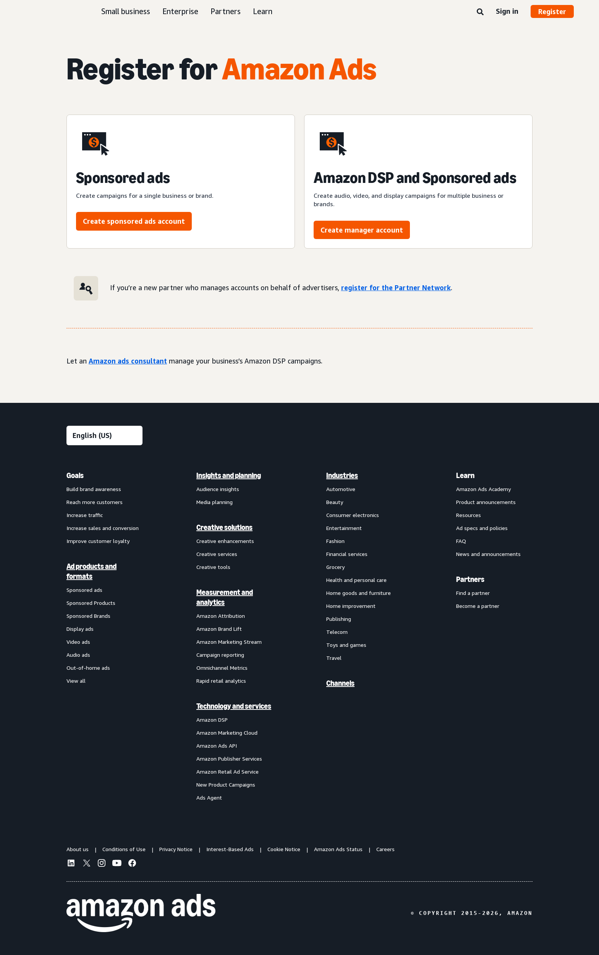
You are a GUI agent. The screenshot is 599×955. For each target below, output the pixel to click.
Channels (340, 683)
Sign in (507, 11)
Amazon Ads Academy (483, 489)
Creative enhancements (225, 541)
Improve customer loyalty (98, 541)
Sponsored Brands (88, 615)
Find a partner (473, 593)
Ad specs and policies (482, 528)
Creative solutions (224, 527)
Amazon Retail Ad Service (227, 771)
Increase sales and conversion (102, 528)
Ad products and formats (91, 571)
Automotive (340, 489)
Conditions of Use (124, 849)
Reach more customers (94, 502)
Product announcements (486, 502)
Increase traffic (84, 515)
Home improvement (351, 606)
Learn (262, 11)
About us (77, 849)
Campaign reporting (220, 654)
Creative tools (213, 567)
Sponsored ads (84, 590)
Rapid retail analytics (221, 680)
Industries (342, 475)
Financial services (346, 554)
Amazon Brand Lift (219, 628)
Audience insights (217, 489)
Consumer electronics (352, 515)
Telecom (337, 632)
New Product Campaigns (225, 784)
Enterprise (180, 11)
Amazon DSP (212, 719)
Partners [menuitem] (470, 579)
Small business (125, 11)
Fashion (335, 541)
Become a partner (477, 606)
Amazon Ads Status (338, 849)
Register (552, 11)
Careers (385, 849)
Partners (225, 11)
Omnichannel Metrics (222, 667)
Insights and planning (228, 475)
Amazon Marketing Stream (229, 641)
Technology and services (233, 706)
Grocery (335, 567)
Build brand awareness (93, 489)
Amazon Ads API (216, 745)
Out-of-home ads (88, 667)
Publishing (338, 619)
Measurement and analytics (224, 597)
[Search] (480, 12)
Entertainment (344, 528)
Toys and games (346, 645)
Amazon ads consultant (128, 361)
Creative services (216, 554)
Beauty (334, 502)
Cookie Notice (283, 849)
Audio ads (78, 654)
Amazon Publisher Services (229, 758)
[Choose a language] (104, 435)
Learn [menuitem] (465, 475)
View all (76, 680)
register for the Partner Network (396, 287)
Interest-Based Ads (230, 849)
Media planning (214, 502)
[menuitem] (104, 636)
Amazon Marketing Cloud (226, 732)
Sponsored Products (90, 603)
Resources (468, 515)
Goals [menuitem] (75, 475)
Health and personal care (356, 580)
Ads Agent (209, 797)
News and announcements (488, 554)
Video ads (78, 641)
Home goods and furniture (358, 593)
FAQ (461, 541)
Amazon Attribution (220, 615)
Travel (334, 657)
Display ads (80, 628)
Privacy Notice (176, 849)
